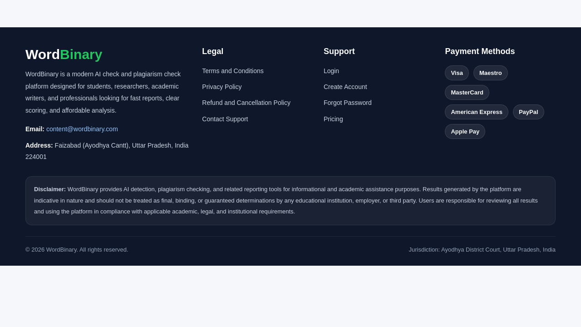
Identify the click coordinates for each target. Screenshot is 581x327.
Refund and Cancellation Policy (246, 102)
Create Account (345, 86)
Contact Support (225, 119)
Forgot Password (348, 102)
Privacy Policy (221, 86)
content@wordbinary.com (82, 129)
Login (331, 70)
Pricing (333, 119)
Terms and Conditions (232, 70)
